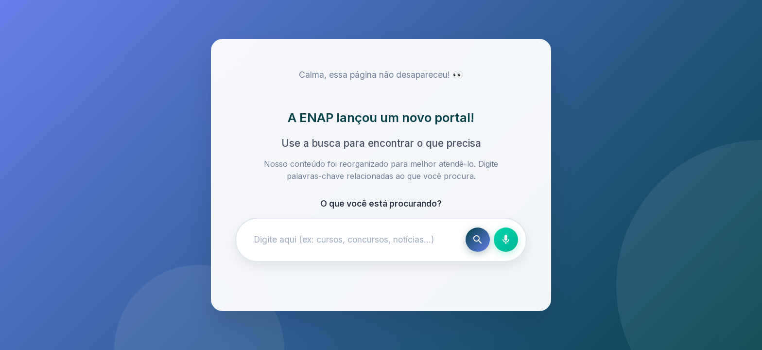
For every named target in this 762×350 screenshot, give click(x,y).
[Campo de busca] (353, 240)
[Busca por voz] (506, 240)
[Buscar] (478, 240)
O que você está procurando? (381, 203)
